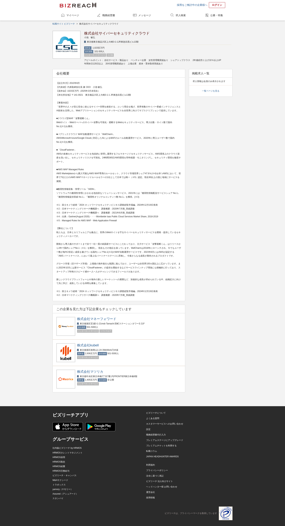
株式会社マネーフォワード (96, 319)
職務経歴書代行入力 (156, 434)
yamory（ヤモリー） (63, 489)
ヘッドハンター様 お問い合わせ (161, 486)
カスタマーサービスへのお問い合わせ (164, 424)
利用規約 (150, 465)
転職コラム (151, 451)
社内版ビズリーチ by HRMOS (67, 448)
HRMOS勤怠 (59, 462)
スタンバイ (58, 498)
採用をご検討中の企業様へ (192, 4)
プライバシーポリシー (157, 470)
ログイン (217, 4)
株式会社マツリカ (90, 371)
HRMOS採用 (59, 457)
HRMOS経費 (59, 466)
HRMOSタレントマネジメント (68, 452)
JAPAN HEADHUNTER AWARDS (162, 456)
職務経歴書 (108, 15)
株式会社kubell (88, 345)
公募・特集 (216, 15)
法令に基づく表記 (155, 476)
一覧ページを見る (210, 91)
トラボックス (59, 484)
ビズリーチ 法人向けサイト (159, 481)
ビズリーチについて (156, 413)
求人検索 (181, 15)
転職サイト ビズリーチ (64, 24)
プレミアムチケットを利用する (161, 445)
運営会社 (150, 492)
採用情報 (150, 497)
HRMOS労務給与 (61, 471)
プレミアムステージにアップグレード (164, 440)
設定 (148, 429)
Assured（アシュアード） (65, 494)
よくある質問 (152, 418)
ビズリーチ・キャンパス (65, 475)
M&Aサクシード (60, 480)
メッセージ (144, 15)
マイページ (72, 15)
